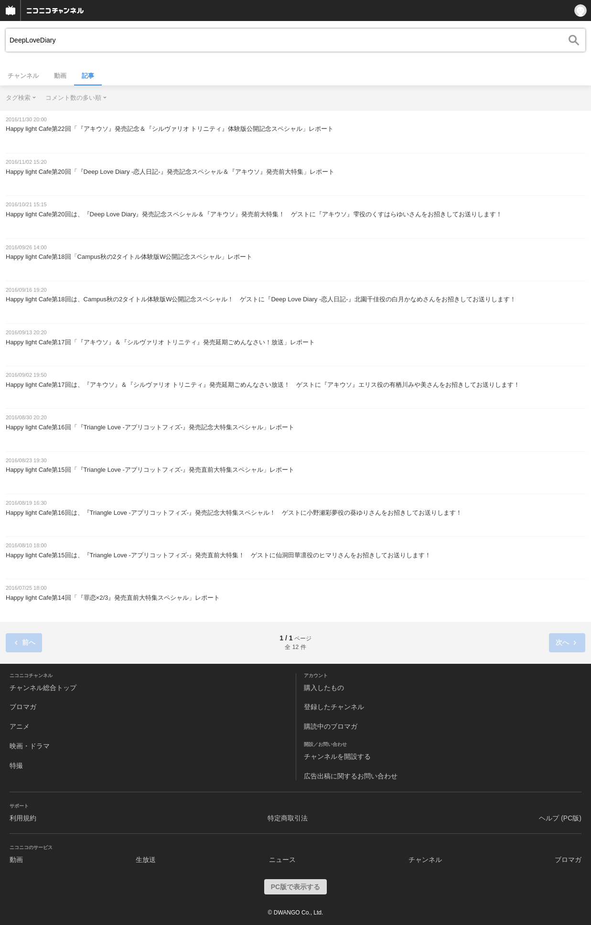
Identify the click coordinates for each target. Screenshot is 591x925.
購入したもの (324, 687)
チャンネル (23, 75)
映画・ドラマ (30, 746)
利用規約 (23, 818)
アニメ (20, 726)
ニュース (282, 859)
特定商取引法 (288, 818)
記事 (88, 75)
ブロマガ (23, 707)
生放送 (146, 859)
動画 (60, 75)
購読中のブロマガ (330, 726)
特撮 (16, 765)
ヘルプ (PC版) (560, 818)
